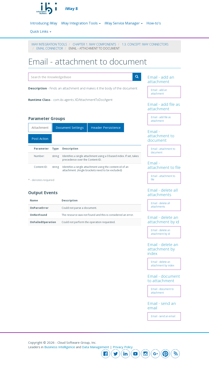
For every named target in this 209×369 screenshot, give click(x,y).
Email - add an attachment (161, 79)
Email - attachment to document (161, 136)
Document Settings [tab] (70, 127)
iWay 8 (71, 8)
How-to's (153, 23)
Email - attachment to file (164, 165)
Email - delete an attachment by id (163, 220)
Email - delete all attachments (163, 192)
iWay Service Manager (123, 23)
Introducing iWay (43, 23)
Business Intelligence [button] (59, 347)
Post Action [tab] (40, 138)
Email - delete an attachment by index (163, 249)
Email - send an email (162, 306)
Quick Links (40, 31)
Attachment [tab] (40, 127)
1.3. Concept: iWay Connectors (145, 44)
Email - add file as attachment (164, 107)
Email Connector (49, 48)
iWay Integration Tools (81, 23)
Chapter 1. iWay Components (94, 44)
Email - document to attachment (164, 278)
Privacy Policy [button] (123, 347)
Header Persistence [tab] (106, 127)
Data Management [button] (96, 347)
